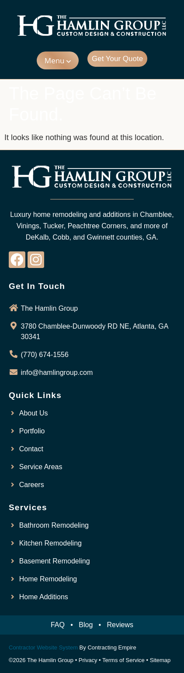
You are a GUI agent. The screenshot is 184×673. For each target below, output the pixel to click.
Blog (86, 624)
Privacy (88, 660)
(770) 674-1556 (45, 354)
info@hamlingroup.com (57, 372)
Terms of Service (123, 660)
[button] (58, 60)
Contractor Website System (43, 647)
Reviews (120, 624)
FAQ (58, 624)
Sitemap (160, 660)
